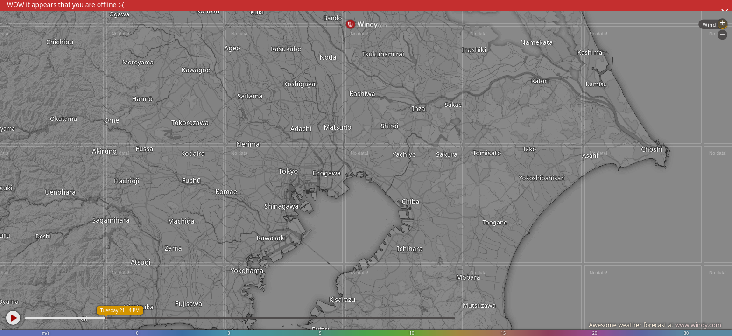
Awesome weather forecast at (655, 325)
